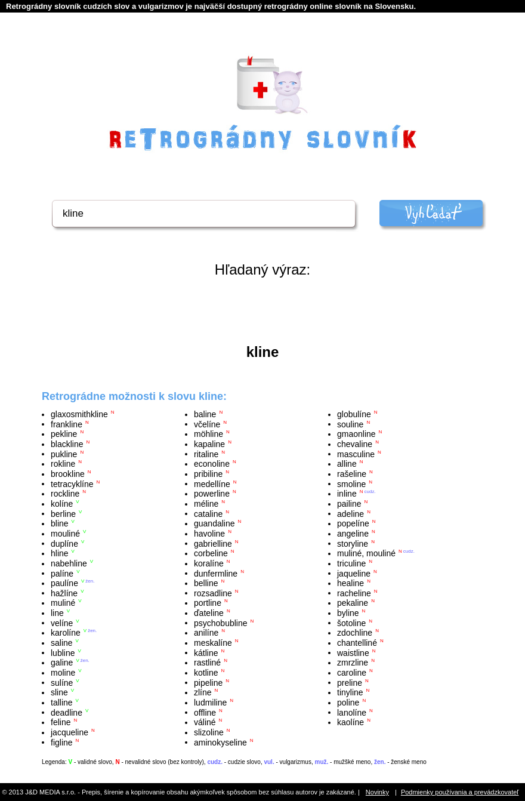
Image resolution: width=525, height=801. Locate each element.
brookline (68, 474)
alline (347, 464)
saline (62, 643)
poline (348, 702)
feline (60, 722)
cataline (208, 513)
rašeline (351, 474)
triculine (351, 563)
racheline (354, 592)
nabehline (69, 563)
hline (60, 553)
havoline (209, 533)
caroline (351, 672)
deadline (66, 712)
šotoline (351, 622)
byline (348, 613)
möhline (208, 434)
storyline (352, 543)
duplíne (64, 543)
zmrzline (352, 662)
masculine (356, 453)
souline (350, 424)
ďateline (209, 613)
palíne (62, 573)
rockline (65, 493)
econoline (212, 464)
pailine (349, 504)
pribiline (208, 474)
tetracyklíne (72, 483)
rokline (63, 464)
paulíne (64, 583)
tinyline (350, 692)
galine (62, 662)
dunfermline (215, 573)
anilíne (206, 632)
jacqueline (69, 732)
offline (205, 712)
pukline (64, 453)
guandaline (214, 523)
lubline (63, 652)
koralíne (209, 563)
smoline (351, 483)
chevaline (354, 444)
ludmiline (210, 702)
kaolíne (350, 722)
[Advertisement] (262, 311)
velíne (62, 622)
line (57, 613)
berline (63, 513)
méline (206, 504)
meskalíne (213, 643)
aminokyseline (220, 742)
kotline (206, 672)
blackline (67, 444)
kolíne (62, 504)
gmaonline (356, 434)
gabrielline (213, 543)
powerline (212, 493)
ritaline (206, 453)
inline (347, 493)
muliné (63, 603)
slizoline (209, 732)
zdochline (354, 632)
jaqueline (353, 573)
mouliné (65, 533)
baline (205, 414)
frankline (66, 424)
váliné (205, 722)
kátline (206, 652)
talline (62, 702)
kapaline (209, 444)
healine (350, 583)
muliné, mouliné (366, 553)
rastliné (207, 662)
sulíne (62, 682)
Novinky (377, 792)
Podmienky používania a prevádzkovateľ (460, 792)
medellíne (212, 483)
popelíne (353, 523)
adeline (350, 513)
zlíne (203, 692)
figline (62, 742)
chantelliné (357, 643)
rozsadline (213, 592)
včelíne (207, 424)
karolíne (66, 632)
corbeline (211, 553)
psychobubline (221, 622)
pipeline (208, 682)
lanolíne (351, 712)
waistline (353, 652)
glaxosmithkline (79, 414)
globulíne (354, 414)
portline (207, 603)
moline (63, 672)
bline (60, 523)
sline (59, 692)
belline (206, 583)
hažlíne (64, 592)
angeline (353, 533)
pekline (64, 434)
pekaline (352, 603)
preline (349, 682)
